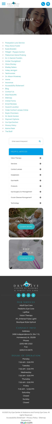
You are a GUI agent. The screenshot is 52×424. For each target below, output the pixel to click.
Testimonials (10, 73)
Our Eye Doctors (11, 122)
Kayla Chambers (11, 113)
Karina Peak (10, 128)
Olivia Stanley (10, 64)
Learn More (26, 226)
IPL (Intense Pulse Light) (26, 319)
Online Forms (10, 101)
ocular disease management (21, 197)
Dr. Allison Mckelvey (13, 76)
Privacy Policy (10, 125)
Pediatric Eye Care (26, 309)
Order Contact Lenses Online (16, 110)
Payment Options (12, 119)
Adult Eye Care (26, 305)
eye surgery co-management (21, 192)
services (14, 163)
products (14, 186)
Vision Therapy (26, 315)
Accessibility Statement (14, 86)
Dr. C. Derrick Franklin (13, 58)
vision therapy (16, 158)
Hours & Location (12, 107)
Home (7, 79)
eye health (14, 180)
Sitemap (8, 98)
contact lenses (16, 169)
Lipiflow (26, 312)
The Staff (8, 131)
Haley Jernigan (11, 70)
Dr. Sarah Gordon (12, 116)
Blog (7, 89)
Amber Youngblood (13, 61)
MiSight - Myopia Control (15, 52)
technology (15, 203)
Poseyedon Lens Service (15, 43)
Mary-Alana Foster (12, 46)
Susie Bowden (10, 49)
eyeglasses (15, 175)
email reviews (11, 104)
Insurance (9, 82)
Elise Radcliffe (10, 95)
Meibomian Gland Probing (15, 55)
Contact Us (9, 92)
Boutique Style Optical (26, 322)
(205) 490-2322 (26, 344)
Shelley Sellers (11, 67)
